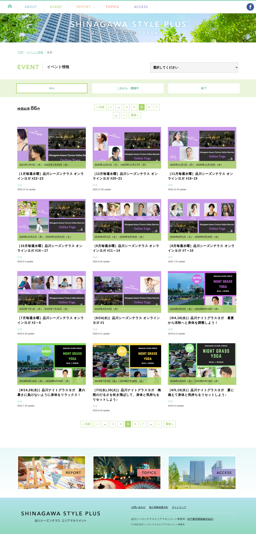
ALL (52, 88)
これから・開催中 (128, 88)
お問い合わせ (138, 507)
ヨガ (19, 185)
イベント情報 (35, 52)
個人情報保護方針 (158, 507)
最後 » (135, 115)
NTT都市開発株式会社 (200, 518)
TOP (20, 52)
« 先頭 (100, 107)
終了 (204, 88)
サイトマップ (179, 507)
